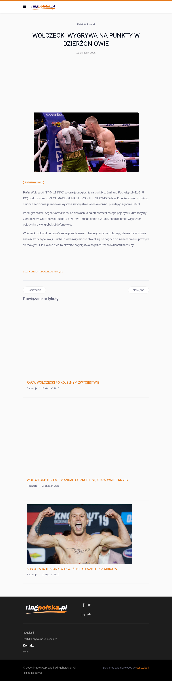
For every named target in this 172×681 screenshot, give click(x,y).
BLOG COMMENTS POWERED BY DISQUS (43, 272)
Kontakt (28, 645)
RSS (25, 652)
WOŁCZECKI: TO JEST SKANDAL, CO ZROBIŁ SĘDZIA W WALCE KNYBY (78, 480)
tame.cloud (142, 667)
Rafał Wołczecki (33, 182)
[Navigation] (24, 6)
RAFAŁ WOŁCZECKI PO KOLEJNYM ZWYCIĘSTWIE (63, 383)
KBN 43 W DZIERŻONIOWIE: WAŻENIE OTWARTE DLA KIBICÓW (72, 569)
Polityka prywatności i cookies (40, 639)
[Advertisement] (86, 85)
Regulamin (29, 632)
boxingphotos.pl (62, 667)
